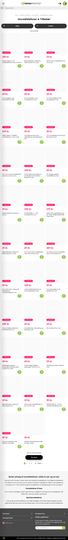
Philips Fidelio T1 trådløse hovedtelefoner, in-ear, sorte (10, 136)
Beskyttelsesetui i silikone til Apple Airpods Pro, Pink (10, 252)
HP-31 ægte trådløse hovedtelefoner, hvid (52, 175)
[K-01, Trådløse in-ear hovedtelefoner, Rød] (12, 81)
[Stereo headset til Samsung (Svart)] (12, 196)
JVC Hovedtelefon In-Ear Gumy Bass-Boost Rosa (55, 136)
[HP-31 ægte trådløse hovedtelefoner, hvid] (56, 157)
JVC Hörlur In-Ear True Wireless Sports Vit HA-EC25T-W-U (55, 252)
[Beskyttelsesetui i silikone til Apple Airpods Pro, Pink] (12, 235)
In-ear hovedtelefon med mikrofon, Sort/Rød (9, 442)
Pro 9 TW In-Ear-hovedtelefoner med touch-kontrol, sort (11, 175)
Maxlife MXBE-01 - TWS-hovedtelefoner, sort (31, 214)
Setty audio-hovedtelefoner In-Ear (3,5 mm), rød (33, 405)
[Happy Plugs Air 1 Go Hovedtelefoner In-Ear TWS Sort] (12, 44)
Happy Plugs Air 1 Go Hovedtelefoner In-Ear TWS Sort (11, 61)
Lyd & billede (35, 15)
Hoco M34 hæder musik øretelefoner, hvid (53, 290)
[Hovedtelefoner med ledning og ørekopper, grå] (34, 311)
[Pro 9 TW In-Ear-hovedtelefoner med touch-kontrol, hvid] (34, 235)
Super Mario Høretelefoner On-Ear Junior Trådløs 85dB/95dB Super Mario (55, 214)
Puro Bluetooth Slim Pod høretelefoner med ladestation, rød (33, 137)
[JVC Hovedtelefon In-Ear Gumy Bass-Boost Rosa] (56, 118)
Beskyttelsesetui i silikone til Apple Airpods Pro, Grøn (32, 61)
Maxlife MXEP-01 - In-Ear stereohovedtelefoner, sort (54, 405)
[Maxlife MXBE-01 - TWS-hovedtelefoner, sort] (34, 196)
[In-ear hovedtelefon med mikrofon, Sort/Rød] (12, 424)
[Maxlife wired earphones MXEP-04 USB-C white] (34, 424)
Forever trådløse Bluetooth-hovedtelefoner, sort (10, 328)
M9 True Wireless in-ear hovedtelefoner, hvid (31, 99)
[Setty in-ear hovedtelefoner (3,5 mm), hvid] (56, 44)
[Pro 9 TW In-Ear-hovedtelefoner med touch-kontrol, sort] (12, 157)
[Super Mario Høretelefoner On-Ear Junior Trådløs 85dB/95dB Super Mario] (56, 196)
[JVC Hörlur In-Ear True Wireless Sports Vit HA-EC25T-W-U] (56, 235)
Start (16, 15)
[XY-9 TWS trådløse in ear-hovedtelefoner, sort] (56, 81)
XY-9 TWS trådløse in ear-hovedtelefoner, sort (54, 99)
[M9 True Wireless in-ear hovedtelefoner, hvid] (34, 81)
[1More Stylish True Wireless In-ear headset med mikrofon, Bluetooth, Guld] (34, 157)
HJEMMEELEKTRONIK (24, 15)
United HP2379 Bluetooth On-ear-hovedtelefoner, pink (33, 290)
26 (35, 463)
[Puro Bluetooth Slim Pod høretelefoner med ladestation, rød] (34, 118)
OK (64, 528)
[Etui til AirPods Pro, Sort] (56, 311)
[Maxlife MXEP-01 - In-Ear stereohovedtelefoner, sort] (56, 387)
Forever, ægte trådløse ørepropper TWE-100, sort (32, 366)
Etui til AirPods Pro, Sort (53, 328)
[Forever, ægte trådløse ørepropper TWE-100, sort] (34, 348)
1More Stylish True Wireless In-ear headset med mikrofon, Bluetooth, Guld (33, 175)
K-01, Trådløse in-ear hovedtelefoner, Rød (8, 99)
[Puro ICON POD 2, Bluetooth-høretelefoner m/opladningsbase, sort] (12, 272)
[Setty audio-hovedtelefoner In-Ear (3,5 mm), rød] (34, 387)
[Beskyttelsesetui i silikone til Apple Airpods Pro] (12, 387)
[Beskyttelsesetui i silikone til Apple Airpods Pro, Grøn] (34, 44)
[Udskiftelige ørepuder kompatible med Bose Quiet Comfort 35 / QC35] (12, 348)
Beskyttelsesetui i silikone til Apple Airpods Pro (10, 405)
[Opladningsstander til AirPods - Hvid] (56, 348)
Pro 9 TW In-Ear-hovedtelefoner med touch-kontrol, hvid (33, 252)
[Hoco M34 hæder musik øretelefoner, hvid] (56, 272)
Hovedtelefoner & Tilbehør (46, 15)
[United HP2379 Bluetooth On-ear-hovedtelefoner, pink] (34, 272)
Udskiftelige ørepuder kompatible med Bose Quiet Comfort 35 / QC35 (10, 367)
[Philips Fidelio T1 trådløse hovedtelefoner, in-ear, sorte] (12, 118)
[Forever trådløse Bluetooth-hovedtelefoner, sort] (12, 311)
